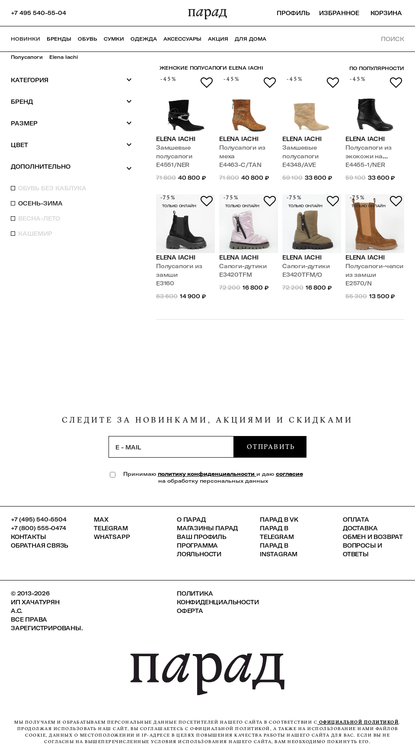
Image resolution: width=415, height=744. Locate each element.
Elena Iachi (63, 57)
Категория (71, 79)
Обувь (87, 39)
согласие (289, 474)
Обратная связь (39, 545)
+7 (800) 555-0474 (38, 528)
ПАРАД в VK (279, 519)
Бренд (71, 101)
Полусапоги (27, 57)
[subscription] (171, 447)
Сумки (114, 39)
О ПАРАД (191, 519)
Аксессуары (182, 39)
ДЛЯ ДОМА (250, 39)
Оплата (356, 519)
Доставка (360, 528)
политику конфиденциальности (207, 474)
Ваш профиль (202, 536)
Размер (71, 123)
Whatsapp (112, 536)
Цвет (71, 144)
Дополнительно (71, 167)
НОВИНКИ (25, 39)
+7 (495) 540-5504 (39, 519)
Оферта (190, 610)
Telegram (111, 528)
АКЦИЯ (218, 39)
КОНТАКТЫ (28, 536)
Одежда (144, 39)
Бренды (59, 39)
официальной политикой (358, 722)
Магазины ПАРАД (207, 528)
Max (101, 519)
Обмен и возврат (373, 536)
